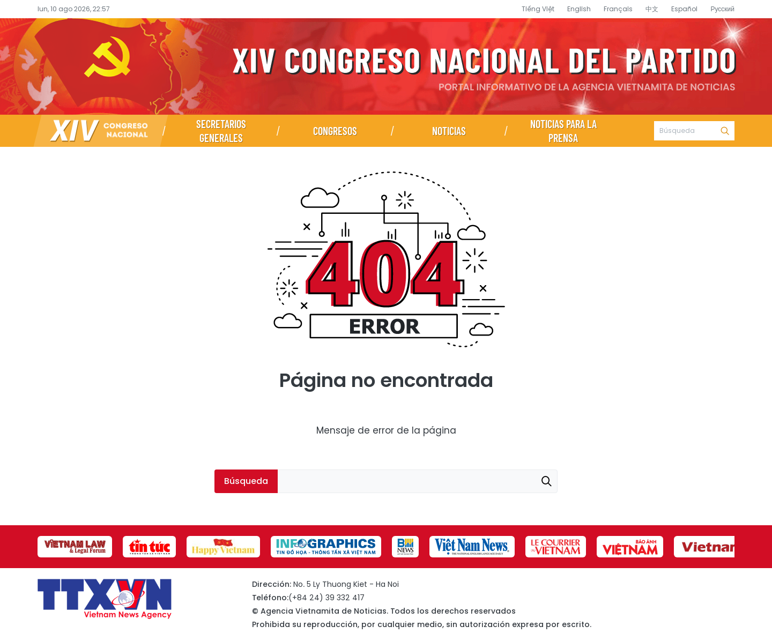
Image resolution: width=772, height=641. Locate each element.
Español (684, 8)
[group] (75, 546)
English (579, 8)
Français (618, 8)
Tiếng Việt (538, 8)
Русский (722, 8)
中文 (651, 8)
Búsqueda (724, 130)
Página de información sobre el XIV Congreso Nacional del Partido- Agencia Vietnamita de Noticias (386, 66)
